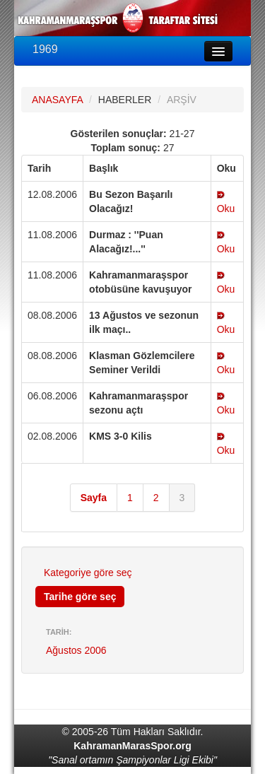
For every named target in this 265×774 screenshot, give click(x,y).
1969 (45, 49)
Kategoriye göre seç (88, 572)
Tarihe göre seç (80, 596)
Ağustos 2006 (76, 650)
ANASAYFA (57, 99)
